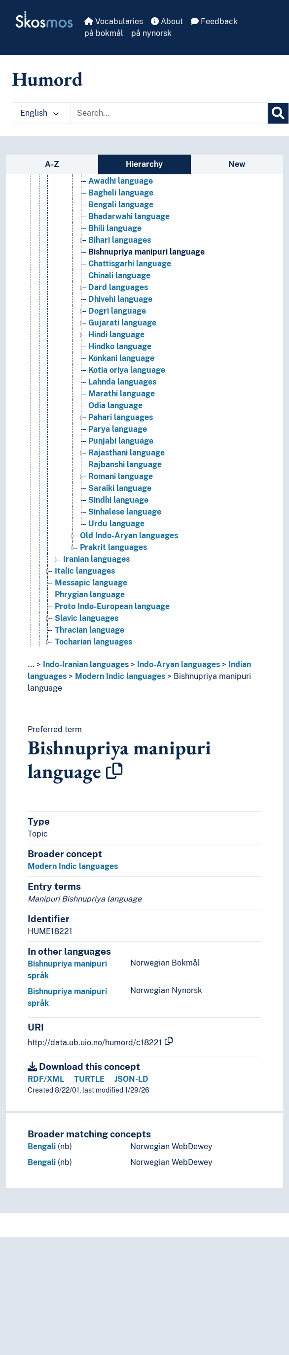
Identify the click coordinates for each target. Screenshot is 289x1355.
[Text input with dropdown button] (169, 113)
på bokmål (103, 33)
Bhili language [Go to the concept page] (115, 228)
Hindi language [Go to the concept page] (116, 334)
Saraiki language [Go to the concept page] (119, 488)
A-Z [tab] (52, 164)
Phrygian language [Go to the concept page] (90, 594)
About (167, 21)
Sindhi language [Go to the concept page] (118, 500)
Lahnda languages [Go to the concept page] (122, 382)
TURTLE (89, 1079)
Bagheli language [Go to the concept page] (120, 192)
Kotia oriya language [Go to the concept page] (126, 370)
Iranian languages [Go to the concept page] (96, 559)
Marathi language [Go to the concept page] (121, 393)
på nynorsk (151, 33)
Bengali (42, 1146)
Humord (47, 79)
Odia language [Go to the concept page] (115, 405)
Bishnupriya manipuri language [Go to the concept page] (146, 252)
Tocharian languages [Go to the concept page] (93, 641)
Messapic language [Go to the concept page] (91, 582)
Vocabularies (113, 21)
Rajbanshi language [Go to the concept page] (125, 464)
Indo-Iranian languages (86, 664)
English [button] (39, 113)
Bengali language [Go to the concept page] (120, 204)
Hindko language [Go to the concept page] (119, 346)
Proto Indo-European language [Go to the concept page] (112, 606)
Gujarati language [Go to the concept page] (122, 322)
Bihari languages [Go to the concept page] (119, 240)
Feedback (214, 21)
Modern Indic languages (120, 676)
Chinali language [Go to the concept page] (119, 275)
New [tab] (237, 164)
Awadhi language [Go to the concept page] (120, 181)
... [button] (31, 664)
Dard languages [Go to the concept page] (118, 287)
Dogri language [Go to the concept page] (117, 311)
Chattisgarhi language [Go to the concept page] (129, 263)
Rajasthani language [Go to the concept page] (126, 452)
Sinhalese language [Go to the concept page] (124, 511)
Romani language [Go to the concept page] (120, 476)
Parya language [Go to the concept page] (117, 429)
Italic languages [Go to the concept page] (85, 571)
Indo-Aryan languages (178, 664)
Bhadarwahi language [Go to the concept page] (129, 216)
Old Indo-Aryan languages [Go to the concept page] (129, 535)
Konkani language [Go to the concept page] (121, 358)
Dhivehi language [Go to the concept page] (120, 299)
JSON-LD (131, 1079)
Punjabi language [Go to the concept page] (120, 441)
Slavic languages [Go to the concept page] (86, 618)
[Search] (278, 113)
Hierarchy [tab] (144, 164)
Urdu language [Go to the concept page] (116, 523)
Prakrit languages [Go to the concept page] (113, 547)
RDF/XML (46, 1079)
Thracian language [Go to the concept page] (89, 630)
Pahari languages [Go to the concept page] (120, 417)
